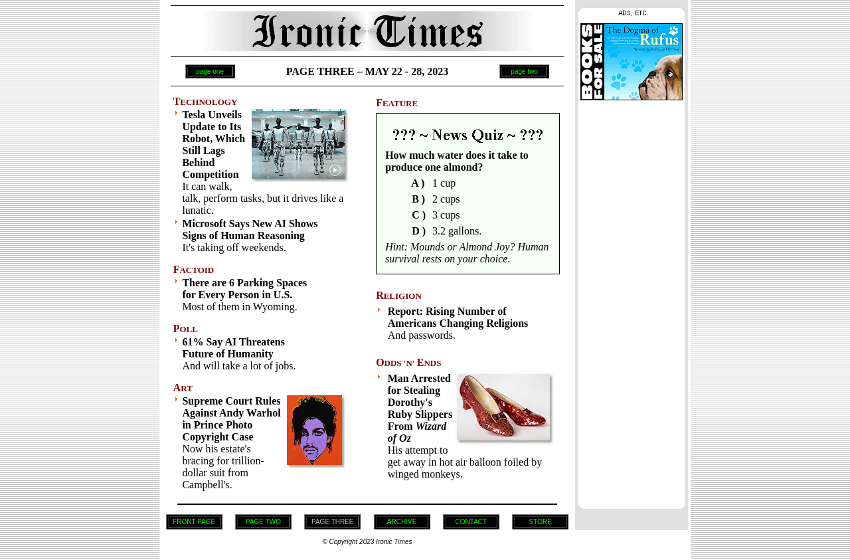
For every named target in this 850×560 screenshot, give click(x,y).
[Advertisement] (631, 301)
